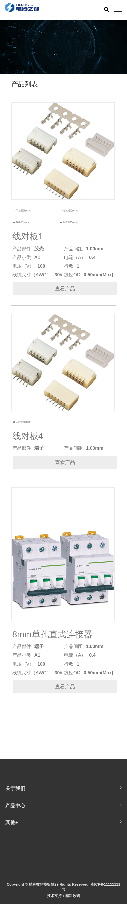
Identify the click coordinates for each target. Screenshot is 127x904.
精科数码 (72, 896)
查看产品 (65, 288)
